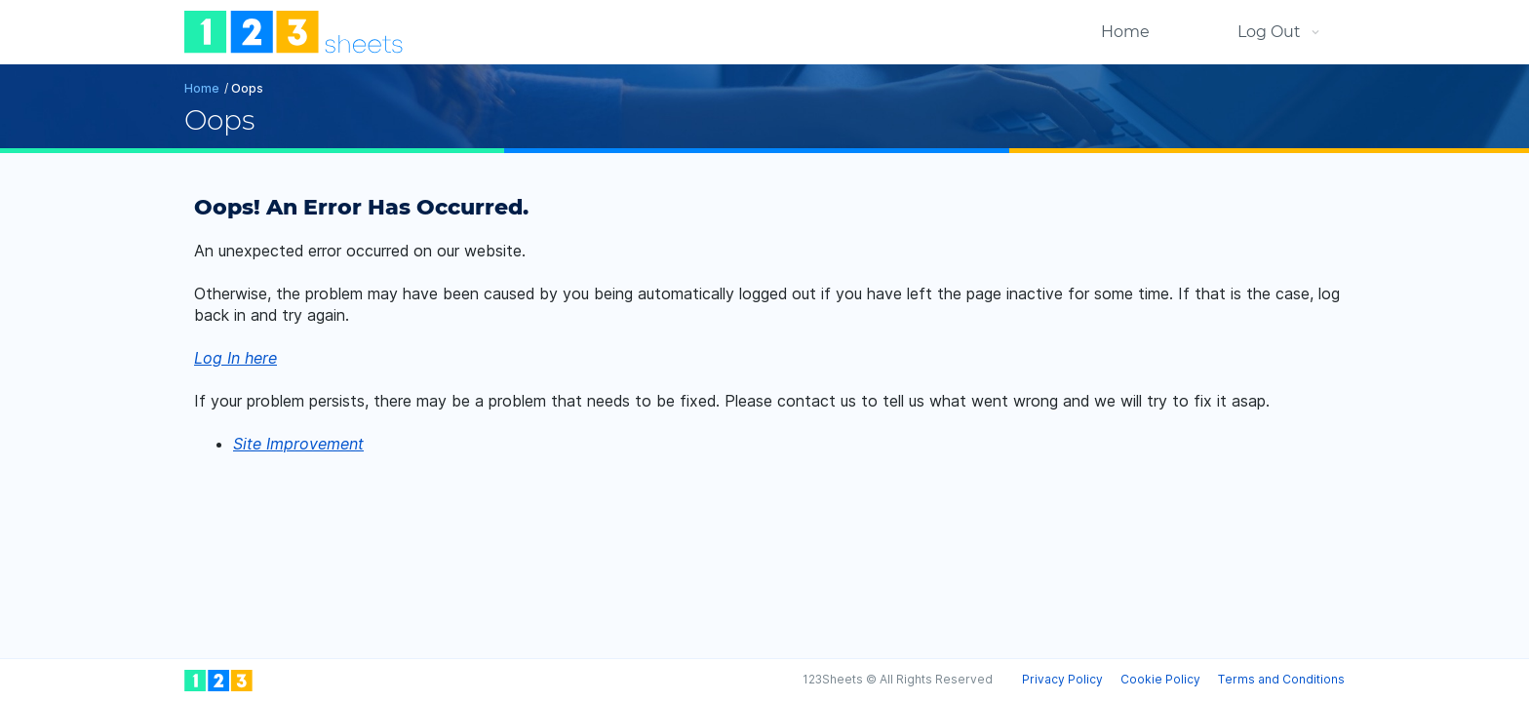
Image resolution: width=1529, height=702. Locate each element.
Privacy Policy (1062, 679)
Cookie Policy (1160, 679)
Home (1125, 31)
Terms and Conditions (1281, 679)
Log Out (1269, 31)
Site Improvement (298, 443)
